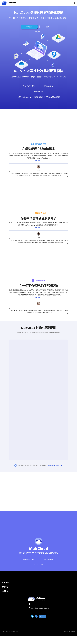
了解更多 (37, 160)
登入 (47, 27)
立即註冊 (29, 27)
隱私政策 (66, 631)
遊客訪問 (37, 32)
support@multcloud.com (55, 465)
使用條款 (73, 631)
